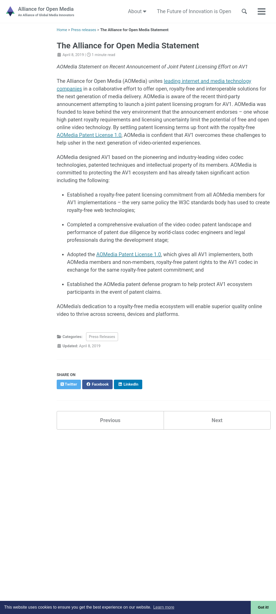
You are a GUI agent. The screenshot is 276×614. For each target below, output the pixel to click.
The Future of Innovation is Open (194, 11)
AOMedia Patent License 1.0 (89, 135)
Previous (110, 420)
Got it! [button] (263, 607)
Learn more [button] (163, 607)
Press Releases (102, 336)
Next (217, 420)
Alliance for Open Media (46, 12)
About (137, 11)
